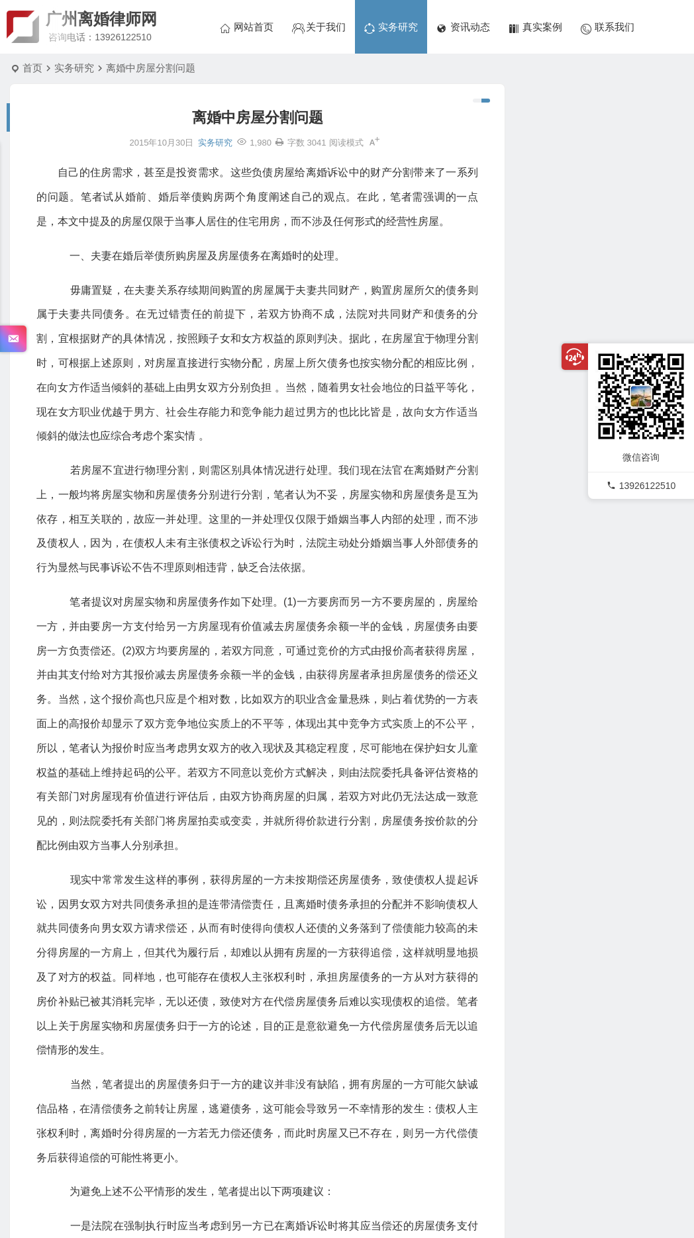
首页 (32, 67)
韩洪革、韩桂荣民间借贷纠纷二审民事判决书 (631, 204)
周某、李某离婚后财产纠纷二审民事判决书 (631, 264)
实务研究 (74, 67)
